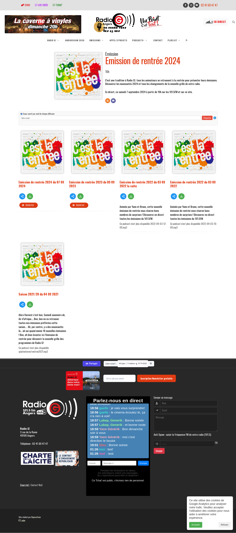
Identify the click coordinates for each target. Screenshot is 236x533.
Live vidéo (41, 5)
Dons (25, 5)
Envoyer (159, 451)
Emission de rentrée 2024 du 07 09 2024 (41, 184)
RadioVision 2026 (74, 40)
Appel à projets (118, 40)
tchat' (57, 5)
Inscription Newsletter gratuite (156, 378)
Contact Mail (37, 485)
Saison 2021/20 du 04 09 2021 (38, 294)
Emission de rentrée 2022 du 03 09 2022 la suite (142, 184)
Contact (158, 40)
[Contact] (113, 100)
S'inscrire (207, 118)
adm (22, 520)
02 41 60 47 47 (209, 5)
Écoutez (28, 205)
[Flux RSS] (107, 100)
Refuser (224, 528)
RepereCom (36, 517)
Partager (91, 364)
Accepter (195, 528)
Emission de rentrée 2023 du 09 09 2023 (92, 184)
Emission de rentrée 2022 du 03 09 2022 (193, 184)
